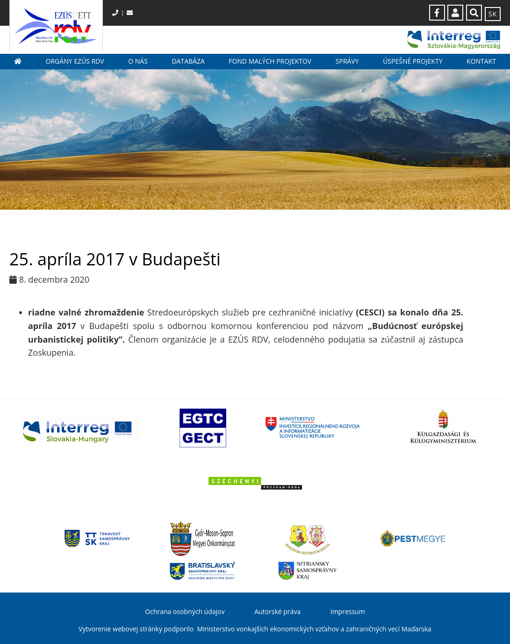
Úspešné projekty (412, 61)
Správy (347, 61)
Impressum (347, 611)
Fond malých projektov (270, 61)
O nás (138, 61)
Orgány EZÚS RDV (75, 61)
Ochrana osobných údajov (184, 611)
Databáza (188, 61)
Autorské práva (277, 611)
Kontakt (481, 61)
